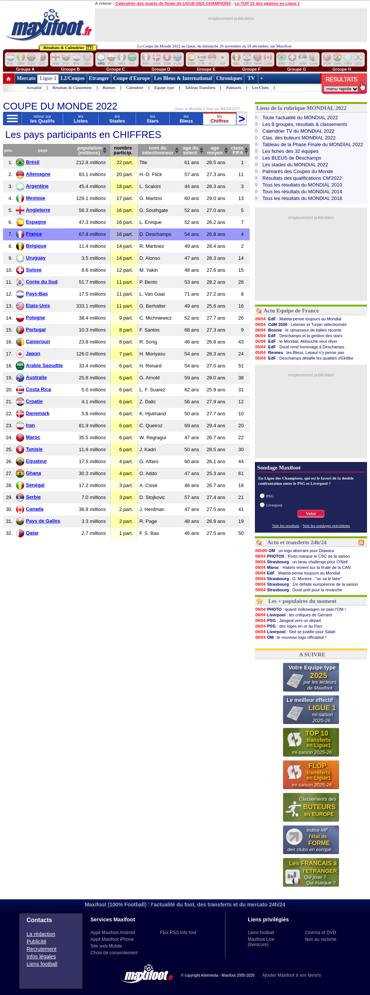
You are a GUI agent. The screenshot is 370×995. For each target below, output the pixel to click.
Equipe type (164, 87)
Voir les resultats (285, 525)
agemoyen (215, 150)
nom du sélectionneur (158, 150)
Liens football (42, 964)
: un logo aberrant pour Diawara (294, 550)
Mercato (26, 78)
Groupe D (160, 69)
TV (251, 78)
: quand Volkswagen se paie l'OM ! (300, 609)
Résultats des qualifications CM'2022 (302, 178)
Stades (117, 119)
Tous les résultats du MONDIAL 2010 (302, 185)
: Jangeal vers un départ (288, 620)
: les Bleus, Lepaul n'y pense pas (299, 352)
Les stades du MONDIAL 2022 (295, 164)
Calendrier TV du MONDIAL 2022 (298, 131)
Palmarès (233, 87)
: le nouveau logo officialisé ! (290, 637)
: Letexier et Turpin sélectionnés (300, 324)
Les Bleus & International (183, 78)
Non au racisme (320, 939)
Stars (153, 119)
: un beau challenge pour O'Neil (301, 562)
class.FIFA (237, 150)
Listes (81, 119)
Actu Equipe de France (291, 311)
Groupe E (206, 69)
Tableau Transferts (200, 87)
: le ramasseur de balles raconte (298, 330)
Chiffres (219, 119)
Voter (311, 513)
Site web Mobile (106, 946)
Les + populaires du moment (302, 601)
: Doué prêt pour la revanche (298, 590)
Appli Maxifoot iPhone (112, 939)
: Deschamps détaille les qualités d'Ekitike (304, 358)
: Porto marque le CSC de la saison (302, 556)
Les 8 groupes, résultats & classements (304, 124)
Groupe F (251, 69)
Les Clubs (260, 87)
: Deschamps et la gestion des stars (298, 335)
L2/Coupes (73, 78)
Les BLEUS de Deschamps (291, 158)
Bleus (186, 119)
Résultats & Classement (72, 87)
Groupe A (25, 69)
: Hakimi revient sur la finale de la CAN (303, 567)
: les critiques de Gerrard (293, 615)
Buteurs (108, 87)
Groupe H (341, 69)
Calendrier (135, 87)
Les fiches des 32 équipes (290, 151)
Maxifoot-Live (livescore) (261, 942)
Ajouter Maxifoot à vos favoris (291, 975)
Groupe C (115, 69)
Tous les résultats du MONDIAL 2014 (302, 191)
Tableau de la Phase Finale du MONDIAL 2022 (312, 144)
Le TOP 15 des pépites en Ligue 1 (267, 3)
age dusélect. (190, 150)
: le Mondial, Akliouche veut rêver (296, 341)
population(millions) (89, 150)
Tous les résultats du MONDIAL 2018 (302, 198)
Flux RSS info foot (178, 932)
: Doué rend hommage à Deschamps (299, 347)
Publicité (36, 942)
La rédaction (41, 934)
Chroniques (229, 78)
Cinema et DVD (320, 932)
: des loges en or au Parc (289, 626)
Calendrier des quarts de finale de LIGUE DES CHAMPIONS (173, 3)
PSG (270, 496)
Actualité (34, 87)
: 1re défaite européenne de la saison (306, 584)
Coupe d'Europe (131, 78)
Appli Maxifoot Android (112, 932)
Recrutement (41, 949)
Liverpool (274, 505)
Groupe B (70, 69)
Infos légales (41, 956)
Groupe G (296, 69)
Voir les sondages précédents (326, 525)
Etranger (99, 78)
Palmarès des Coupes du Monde (297, 171)
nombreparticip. (123, 150)
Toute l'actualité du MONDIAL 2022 (300, 117)
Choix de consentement (114, 952)
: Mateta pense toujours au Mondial (298, 319)
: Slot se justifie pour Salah (295, 631)
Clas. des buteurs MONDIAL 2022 (299, 138)
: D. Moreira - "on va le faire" (298, 578)
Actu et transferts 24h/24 (297, 542)
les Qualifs (42, 119)
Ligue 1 (48, 78)
